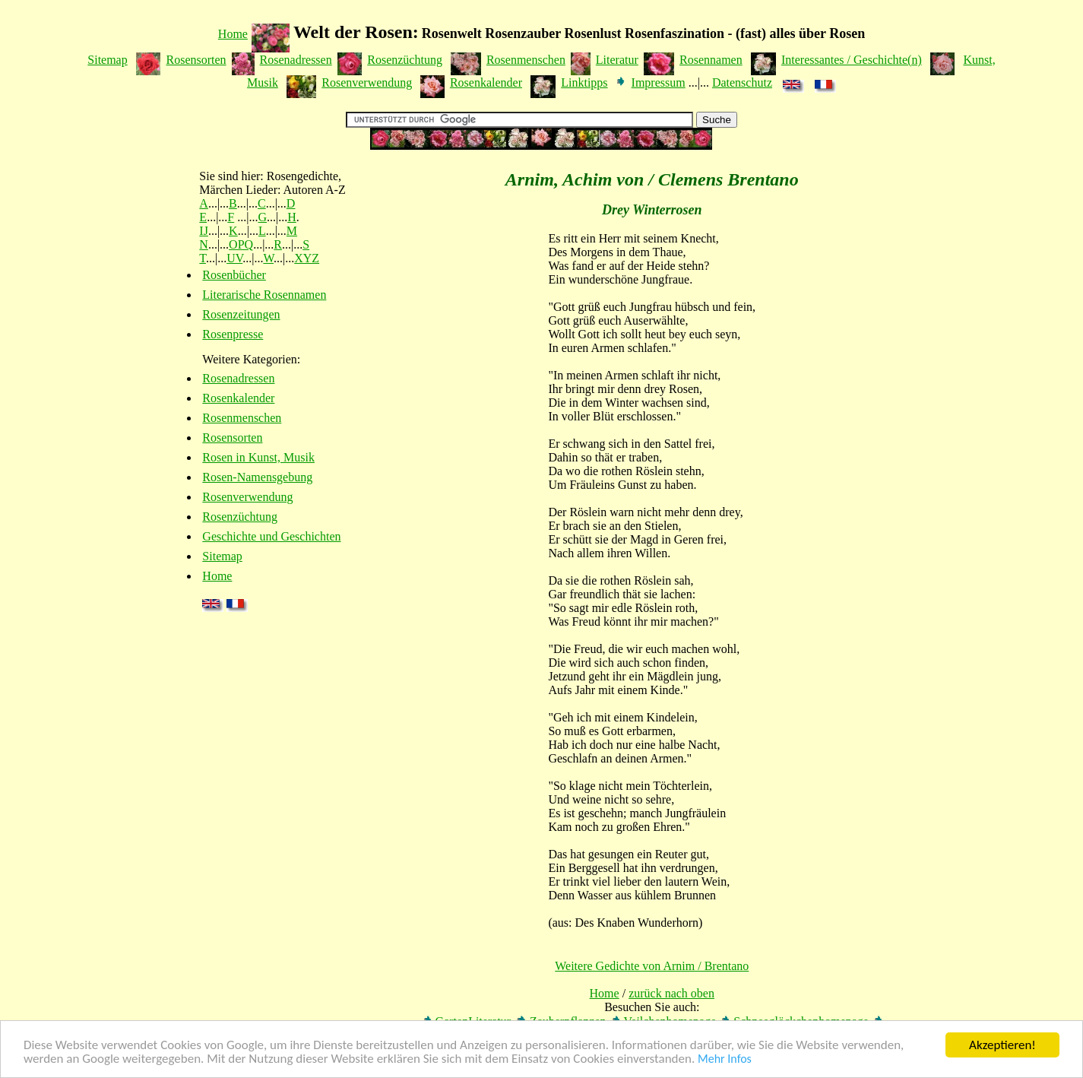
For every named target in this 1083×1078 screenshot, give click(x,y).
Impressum (659, 82)
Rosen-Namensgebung (257, 477)
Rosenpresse (232, 334)
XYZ (306, 258)
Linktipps (584, 82)
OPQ (241, 244)
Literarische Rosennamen (264, 294)
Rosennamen (711, 59)
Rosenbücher (234, 274)
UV (234, 258)
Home (233, 33)
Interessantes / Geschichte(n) (851, 59)
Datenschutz (742, 82)
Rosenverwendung (366, 82)
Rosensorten (196, 59)
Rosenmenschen (525, 59)
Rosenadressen (296, 59)
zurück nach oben (671, 993)
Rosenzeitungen (241, 314)
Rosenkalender (486, 82)
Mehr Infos (725, 1059)
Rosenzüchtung (404, 59)
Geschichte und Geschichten (271, 536)
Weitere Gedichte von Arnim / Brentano (652, 965)
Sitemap (107, 59)
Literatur (617, 59)
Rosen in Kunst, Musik (258, 457)
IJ (203, 230)
